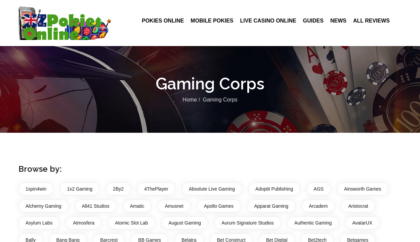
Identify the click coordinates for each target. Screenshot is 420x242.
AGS (318, 189)
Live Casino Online (268, 21)
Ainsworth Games (362, 189)
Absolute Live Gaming (212, 189)
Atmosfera (83, 223)
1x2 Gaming (79, 189)
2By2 (118, 189)
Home (189, 100)
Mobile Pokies (212, 21)
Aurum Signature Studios (247, 223)
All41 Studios (96, 206)
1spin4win (36, 189)
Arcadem (318, 206)
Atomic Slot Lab (131, 223)
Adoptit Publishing (274, 189)
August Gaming (185, 223)
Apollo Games (219, 206)
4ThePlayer (156, 189)
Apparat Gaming (271, 206)
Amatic (137, 206)
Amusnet (174, 206)
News (338, 21)
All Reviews (371, 21)
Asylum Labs (39, 223)
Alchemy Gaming (43, 206)
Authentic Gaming (313, 223)
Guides (313, 21)
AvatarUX (362, 223)
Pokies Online (163, 21)
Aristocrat (358, 206)
